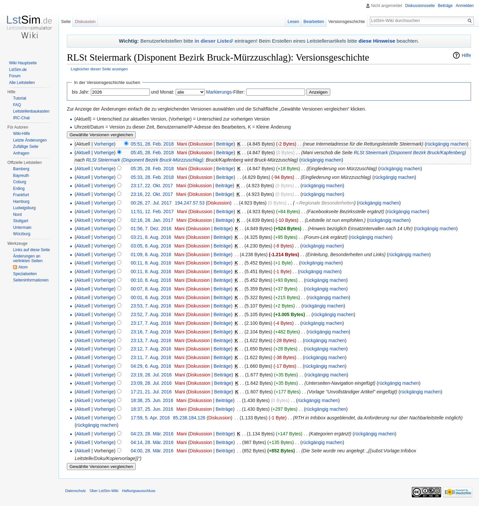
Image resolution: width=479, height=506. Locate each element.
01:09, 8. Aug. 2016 (151, 254)
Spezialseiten (25, 273)
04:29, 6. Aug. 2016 (151, 366)
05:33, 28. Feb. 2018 (152, 177)
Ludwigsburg (24, 208)
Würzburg (21, 234)
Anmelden (465, 5)
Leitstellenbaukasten (31, 111)
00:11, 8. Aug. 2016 (151, 262)
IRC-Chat (21, 118)
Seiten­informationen (31, 280)
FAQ (17, 105)
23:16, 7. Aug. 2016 (151, 331)
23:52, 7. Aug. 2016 (151, 314)
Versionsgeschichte (346, 21)
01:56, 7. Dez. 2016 (151, 228)
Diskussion (201, 144)
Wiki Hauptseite (23, 63)
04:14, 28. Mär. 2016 (152, 442)
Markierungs (219, 92)
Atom (23, 267)
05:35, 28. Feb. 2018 (152, 168)
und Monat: (162, 92)
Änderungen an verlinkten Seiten (28, 258)
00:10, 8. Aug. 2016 (151, 280)
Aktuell (83, 152)
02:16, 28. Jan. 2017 (152, 220)
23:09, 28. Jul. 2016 (151, 383)
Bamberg (21, 169)
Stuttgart (20, 221)
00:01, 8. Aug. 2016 (151, 297)
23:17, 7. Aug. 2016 (151, 323)
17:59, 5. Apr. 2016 (150, 417)
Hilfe (466, 55)
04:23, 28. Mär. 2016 (152, 433)
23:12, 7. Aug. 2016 (151, 348)
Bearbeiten (313, 21)
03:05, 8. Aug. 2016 (151, 246)
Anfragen (21, 153)
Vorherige (104, 144)
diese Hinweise (377, 41)
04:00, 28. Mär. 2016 (152, 450)
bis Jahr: (80, 92)
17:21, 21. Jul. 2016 (151, 391)
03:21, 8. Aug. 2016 (151, 237)
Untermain (22, 227)
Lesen (293, 21)
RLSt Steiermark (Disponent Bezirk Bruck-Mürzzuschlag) (144, 160)
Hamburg (21, 201)
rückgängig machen (446, 144)
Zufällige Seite (25, 146)
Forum (15, 76)
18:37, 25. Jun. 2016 (152, 409)
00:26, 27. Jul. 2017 (151, 203)
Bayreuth (21, 175)
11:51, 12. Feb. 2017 (152, 211)
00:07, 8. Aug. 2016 (151, 288)
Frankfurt (21, 195)
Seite (66, 21)
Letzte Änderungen (30, 140)
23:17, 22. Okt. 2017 (152, 185)
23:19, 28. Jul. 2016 (151, 374)
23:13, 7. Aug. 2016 (151, 340)
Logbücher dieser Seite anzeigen (99, 69)
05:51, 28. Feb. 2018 (152, 144)
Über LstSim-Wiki (103, 491)
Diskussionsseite (420, 5)
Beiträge (225, 144)
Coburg (19, 182)
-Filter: (225, 92)
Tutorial (19, 98)
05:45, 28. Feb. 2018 (152, 152)
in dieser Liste (212, 41)
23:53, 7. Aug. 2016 (151, 305)
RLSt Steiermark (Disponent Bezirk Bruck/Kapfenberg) (410, 152)
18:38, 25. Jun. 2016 (152, 400)
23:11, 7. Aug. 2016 (151, 357)
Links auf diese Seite (31, 250)
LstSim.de (18, 69)
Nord (17, 214)
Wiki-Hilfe (21, 133)
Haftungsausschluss (138, 491)
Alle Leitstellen (22, 82)
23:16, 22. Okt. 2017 (152, 194)
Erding (19, 188)
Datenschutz (75, 491)
